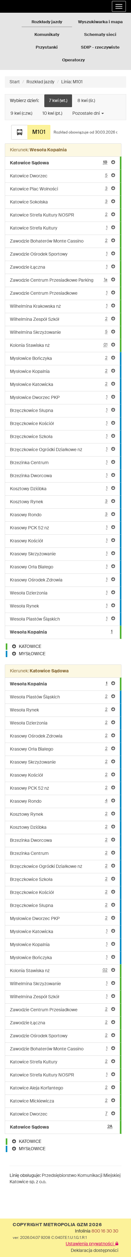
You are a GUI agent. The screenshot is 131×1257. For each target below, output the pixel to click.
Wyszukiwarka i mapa (100, 22)
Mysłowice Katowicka (62, 384)
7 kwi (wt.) (58, 101)
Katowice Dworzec (62, 175)
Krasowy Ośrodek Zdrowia (62, 579)
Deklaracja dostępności (94, 1250)
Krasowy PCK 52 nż (62, 527)
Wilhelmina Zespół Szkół (62, 319)
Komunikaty (46, 35)
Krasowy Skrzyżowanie (62, 553)
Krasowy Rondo (62, 514)
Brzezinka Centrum (62, 462)
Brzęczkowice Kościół (62, 423)
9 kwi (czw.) (21, 113)
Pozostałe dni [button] (88, 113)
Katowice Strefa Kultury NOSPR (62, 214)
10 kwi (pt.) (52, 113)
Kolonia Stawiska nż (62, 345)
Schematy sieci (100, 35)
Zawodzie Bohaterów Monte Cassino (62, 241)
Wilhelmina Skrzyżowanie (62, 332)
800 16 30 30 (104, 1231)
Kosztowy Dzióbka (62, 488)
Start (15, 82)
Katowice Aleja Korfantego (62, 1087)
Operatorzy (73, 60)
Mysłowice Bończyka (62, 358)
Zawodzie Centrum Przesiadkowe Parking (62, 280)
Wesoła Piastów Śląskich (62, 619)
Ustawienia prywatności (92, 1244)
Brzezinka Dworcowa (62, 475)
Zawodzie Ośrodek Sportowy (62, 254)
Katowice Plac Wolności (62, 188)
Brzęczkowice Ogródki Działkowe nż (62, 449)
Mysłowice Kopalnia (62, 371)
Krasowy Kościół (62, 540)
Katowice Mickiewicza (62, 1100)
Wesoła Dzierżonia (62, 592)
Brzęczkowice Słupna (62, 410)
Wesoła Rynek (62, 605)
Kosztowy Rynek (62, 501)
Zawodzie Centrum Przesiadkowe (62, 293)
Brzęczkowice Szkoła (62, 436)
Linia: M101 (72, 82)
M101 (39, 132)
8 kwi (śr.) (86, 101)
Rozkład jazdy (40, 82)
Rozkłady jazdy (47, 22)
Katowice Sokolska (62, 201)
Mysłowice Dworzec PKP (62, 397)
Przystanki (47, 47)
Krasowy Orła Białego (62, 566)
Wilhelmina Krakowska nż (62, 306)
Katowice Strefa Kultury (62, 227)
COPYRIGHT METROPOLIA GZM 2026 (57, 1225)
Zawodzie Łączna (62, 267)
